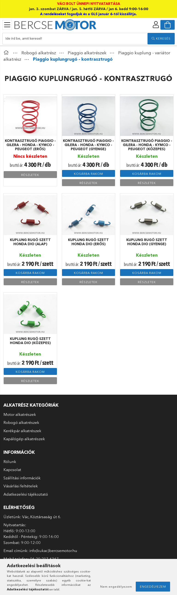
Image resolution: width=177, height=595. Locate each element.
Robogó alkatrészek (21, 422)
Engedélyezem (153, 586)
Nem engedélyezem (116, 586)
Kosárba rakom (88, 173)
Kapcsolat (12, 469)
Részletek (30, 175)
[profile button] (155, 24)
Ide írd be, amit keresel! (23, 38)
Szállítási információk (22, 477)
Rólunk (9, 461)
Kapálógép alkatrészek (24, 438)
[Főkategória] (7, 52)
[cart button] (167, 25)
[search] (161, 38)
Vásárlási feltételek (20, 485)
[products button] (7, 24)
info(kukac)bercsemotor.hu (53, 550)
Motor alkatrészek (19, 414)
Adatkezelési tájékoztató (25, 494)
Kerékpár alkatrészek (22, 430)
